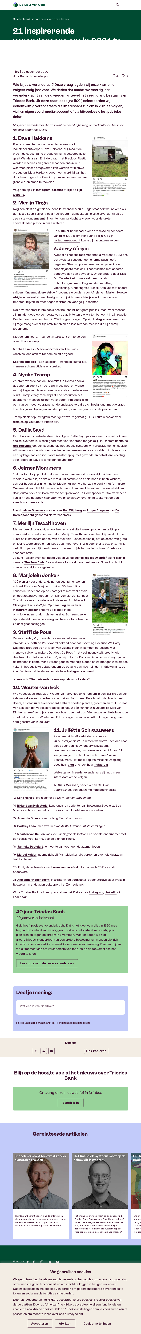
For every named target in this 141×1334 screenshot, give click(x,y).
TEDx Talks (95, 463)
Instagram (101, 810)
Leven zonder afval (65, 913)
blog (71, 810)
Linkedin (68, 506)
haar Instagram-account (77, 717)
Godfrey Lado (27, 872)
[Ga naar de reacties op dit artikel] (125, 121)
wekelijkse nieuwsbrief (91, 604)
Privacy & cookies (55, 1321)
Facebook (20, 943)
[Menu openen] (125, 5)
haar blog (59, 651)
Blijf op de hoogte (26, 1321)
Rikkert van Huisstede (32, 851)
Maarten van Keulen (31, 880)
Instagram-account (50, 236)
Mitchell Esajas (23, 395)
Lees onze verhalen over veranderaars (48, 1010)
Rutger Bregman (100, 556)
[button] (137, 1247)
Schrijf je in (70, 1150)
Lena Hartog (26, 844)
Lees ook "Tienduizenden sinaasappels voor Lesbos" (53, 725)
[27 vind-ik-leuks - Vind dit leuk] (116, 121)
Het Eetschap (22, 491)
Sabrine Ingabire (25, 408)
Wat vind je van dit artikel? (37, 1053)
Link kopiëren (96, 1098)
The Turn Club (34, 608)
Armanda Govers (29, 864)
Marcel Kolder (27, 900)
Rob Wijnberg (74, 556)
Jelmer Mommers (34, 556)
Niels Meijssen (68, 831)
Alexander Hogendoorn (33, 925)
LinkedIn (111, 938)
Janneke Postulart (30, 892)
